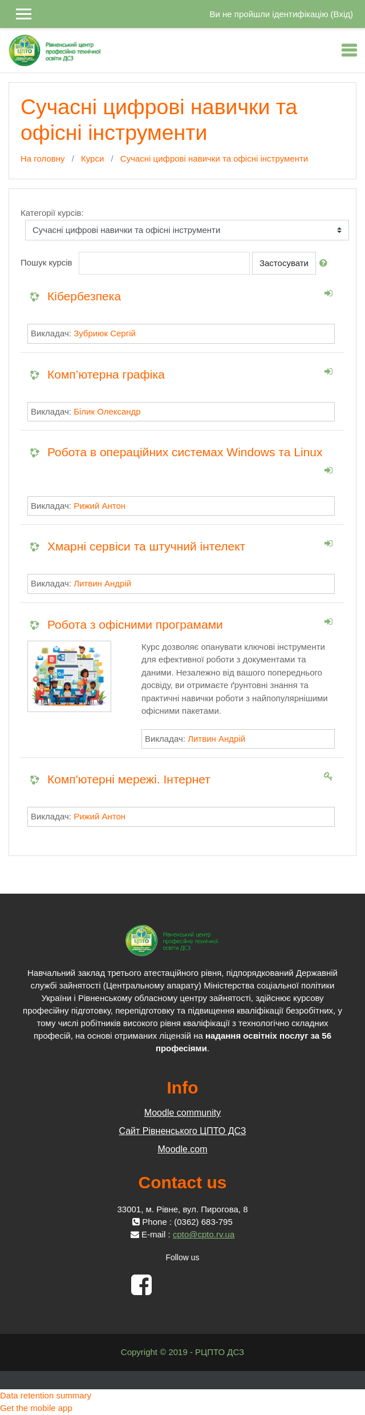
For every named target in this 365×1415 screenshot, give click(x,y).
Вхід (342, 14)
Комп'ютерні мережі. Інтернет (128, 779)
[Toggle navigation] (349, 50)
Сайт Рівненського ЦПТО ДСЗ (182, 1131)
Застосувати (284, 263)
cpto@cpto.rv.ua (203, 1234)
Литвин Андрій (102, 583)
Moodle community (182, 1112)
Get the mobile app (36, 1408)
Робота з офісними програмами (135, 624)
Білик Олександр (107, 411)
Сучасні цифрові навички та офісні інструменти (214, 158)
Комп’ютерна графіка (106, 374)
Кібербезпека (84, 296)
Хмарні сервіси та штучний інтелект (146, 546)
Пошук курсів (46, 262)
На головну (43, 158)
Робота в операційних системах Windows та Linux (184, 452)
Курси (92, 158)
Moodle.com (182, 1149)
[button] (325, 264)
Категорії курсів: (52, 213)
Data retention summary (45, 1395)
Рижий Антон (99, 505)
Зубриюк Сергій (105, 333)
